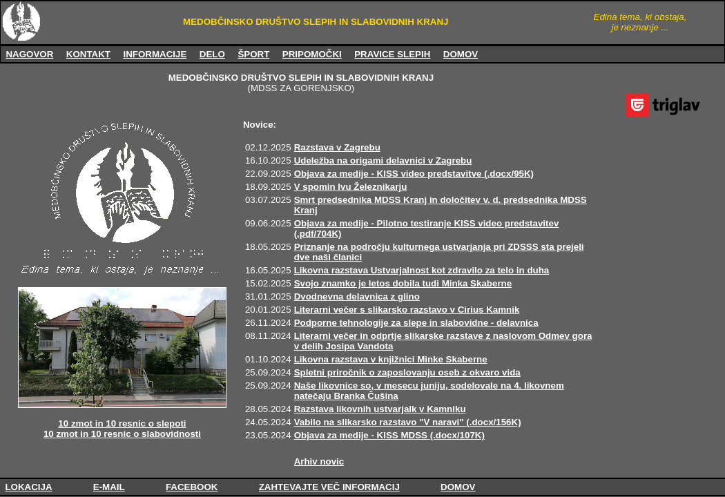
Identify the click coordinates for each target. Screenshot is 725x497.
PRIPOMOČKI (312, 54)
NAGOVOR (29, 54)
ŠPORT (253, 54)
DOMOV (460, 54)
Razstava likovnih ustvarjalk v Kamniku (380, 409)
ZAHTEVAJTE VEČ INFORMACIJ (329, 487)
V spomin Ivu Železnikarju (350, 187)
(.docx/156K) (493, 422)
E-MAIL (109, 487)
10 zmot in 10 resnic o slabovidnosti (122, 434)
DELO (212, 54)
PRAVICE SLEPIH (392, 54)
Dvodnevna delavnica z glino (357, 296)
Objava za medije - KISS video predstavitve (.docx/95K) (414, 173)
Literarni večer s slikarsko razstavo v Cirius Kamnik (407, 309)
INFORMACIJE (154, 54)
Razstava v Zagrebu (337, 147)
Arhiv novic (319, 461)
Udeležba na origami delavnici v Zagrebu (383, 160)
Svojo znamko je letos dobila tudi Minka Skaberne (403, 283)
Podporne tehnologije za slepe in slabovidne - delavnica (416, 323)
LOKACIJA (28, 487)
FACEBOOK (192, 487)
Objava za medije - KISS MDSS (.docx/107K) (389, 435)
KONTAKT (88, 54)
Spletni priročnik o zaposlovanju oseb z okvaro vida (407, 372)
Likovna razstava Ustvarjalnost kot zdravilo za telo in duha (422, 270)
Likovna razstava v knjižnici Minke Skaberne (390, 359)
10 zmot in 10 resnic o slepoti (122, 423)
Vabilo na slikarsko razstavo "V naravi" (380, 422)
